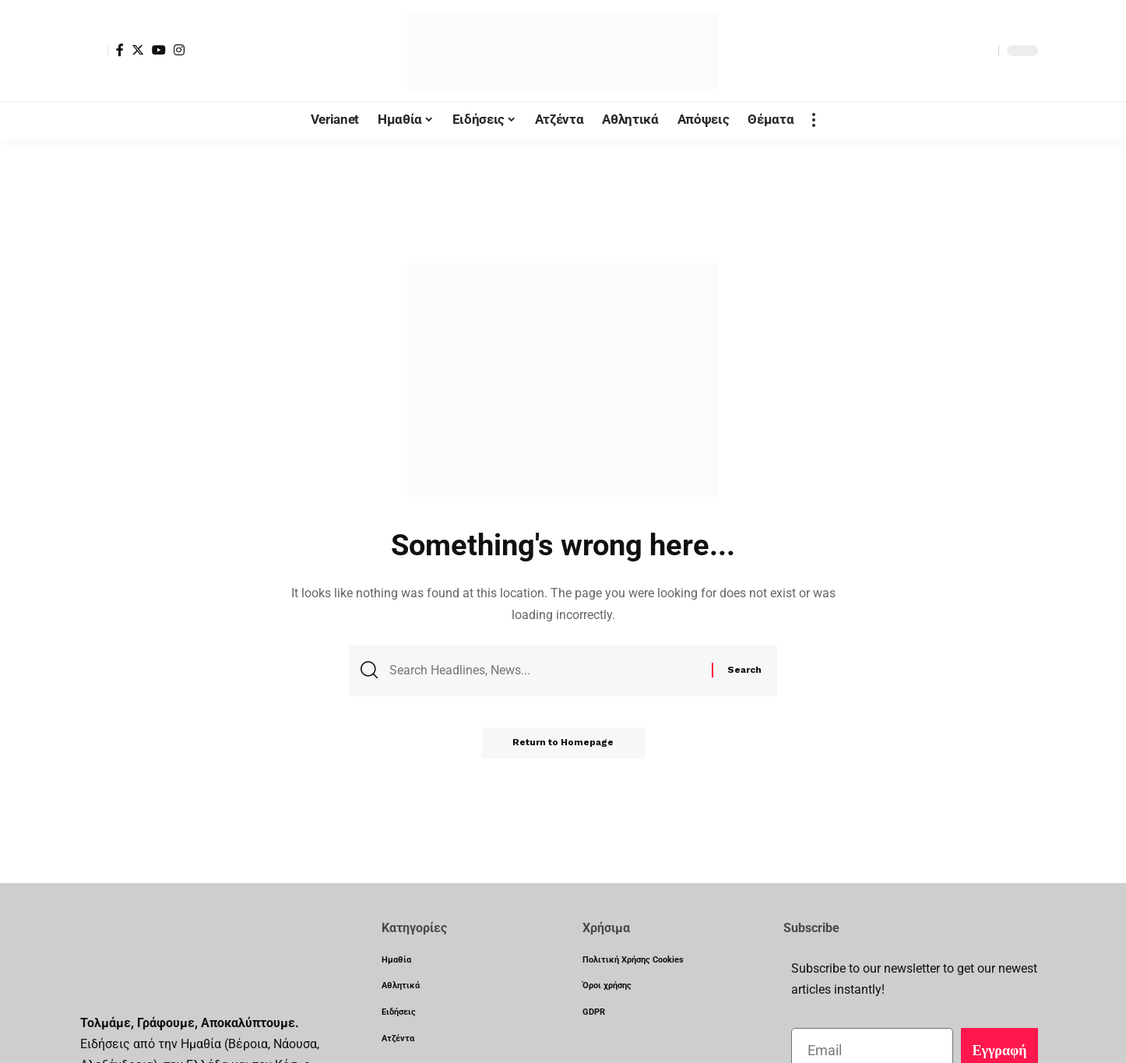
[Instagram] (179, 50)
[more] (814, 120)
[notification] (959, 50)
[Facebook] (120, 50)
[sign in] (94, 50)
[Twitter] (138, 50)
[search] (983, 50)
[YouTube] (159, 50)
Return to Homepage (563, 742)
